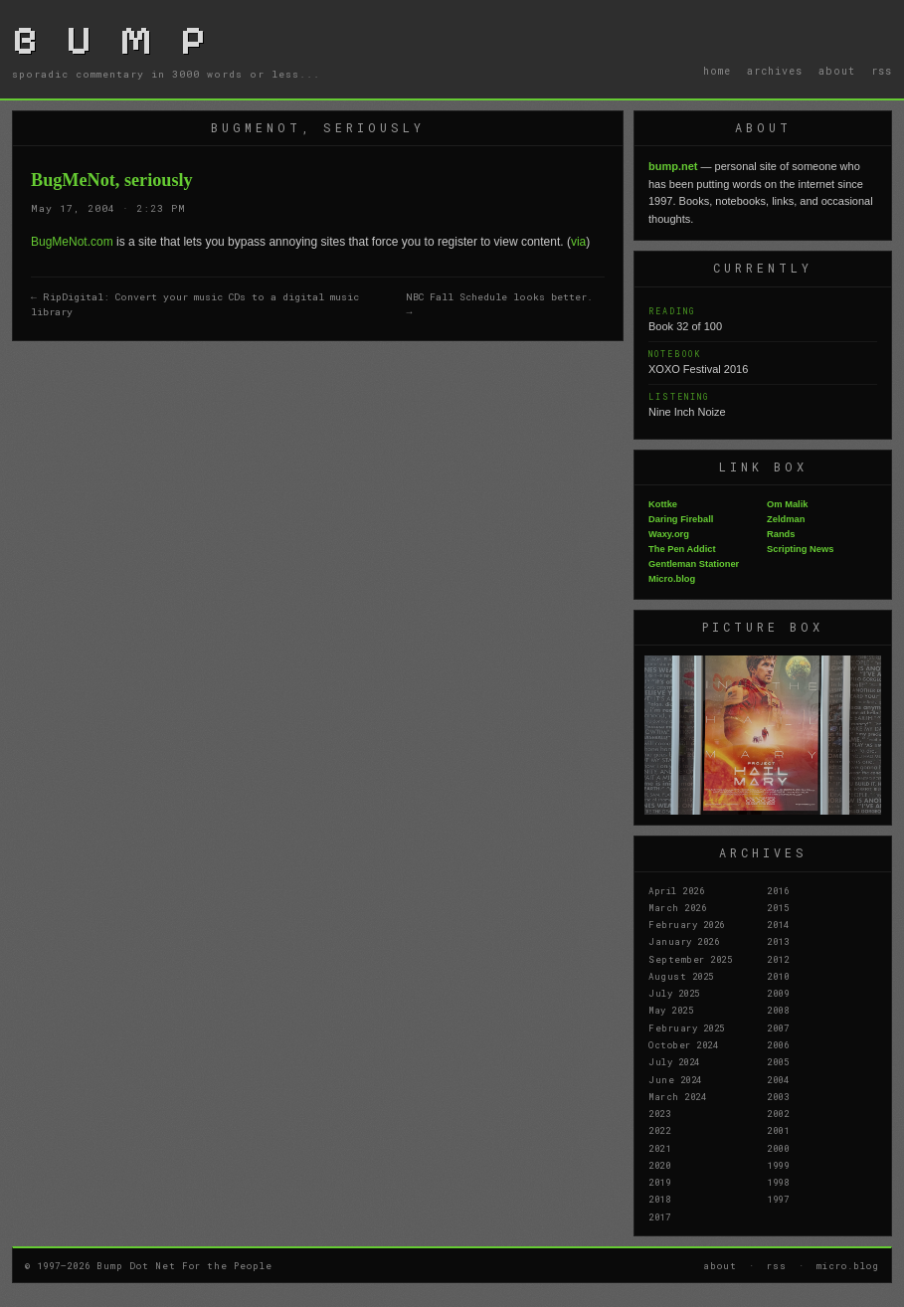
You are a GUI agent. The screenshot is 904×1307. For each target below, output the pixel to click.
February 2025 (686, 1027)
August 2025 (681, 976)
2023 (659, 1113)
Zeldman (786, 519)
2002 (778, 1113)
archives (775, 71)
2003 (778, 1096)
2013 (778, 941)
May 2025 (670, 1010)
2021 (659, 1148)
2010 (778, 976)
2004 (778, 1079)
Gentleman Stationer (693, 564)
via (578, 242)
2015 (778, 907)
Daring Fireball (680, 519)
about (836, 71)
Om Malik (787, 504)
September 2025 (690, 959)
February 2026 (686, 924)
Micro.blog (671, 579)
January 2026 (683, 941)
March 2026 (677, 907)
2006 (778, 1044)
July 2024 (674, 1061)
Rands (781, 534)
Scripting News (800, 549)
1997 (778, 1199)
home (717, 71)
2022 (659, 1130)
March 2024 (677, 1096)
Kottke (662, 504)
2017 (659, 1216)
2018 (659, 1199)
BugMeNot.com (72, 242)
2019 (659, 1182)
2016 (778, 890)
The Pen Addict (682, 549)
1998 (778, 1182)
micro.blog (847, 1265)
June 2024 (675, 1079)
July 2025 (674, 993)
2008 (778, 1010)
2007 (778, 1027)
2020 (659, 1165)
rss (881, 71)
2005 (778, 1061)
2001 (778, 1130)
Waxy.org (668, 534)
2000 (778, 1148)
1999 (778, 1165)
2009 (778, 993)
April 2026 (676, 890)
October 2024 (683, 1044)
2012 (778, 959)
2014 (778, 924)
